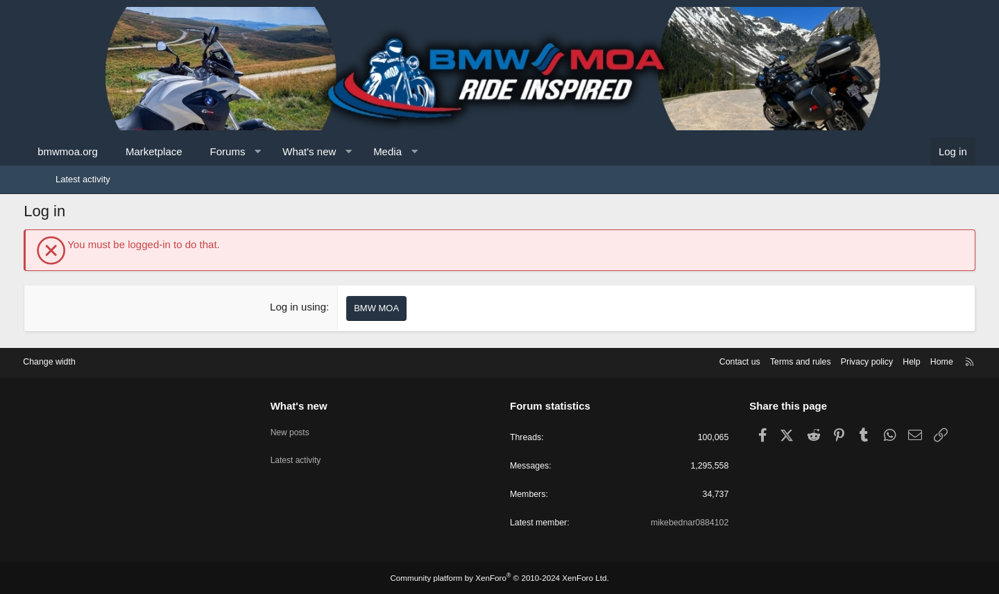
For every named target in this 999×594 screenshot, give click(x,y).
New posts (311, 427)
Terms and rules (754, 360)
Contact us (690, 360)
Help (871, 360)
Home (902, 360)
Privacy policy (823, 360)
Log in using (309, 307)
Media (419, 151)
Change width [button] (89, 360)
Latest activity (83, 179)
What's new (341, 151)
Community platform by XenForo (499, 578)
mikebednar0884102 (668, 523)
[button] (289, 151)
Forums (259, 151)
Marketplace (185, 151)
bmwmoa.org (99, 151)
